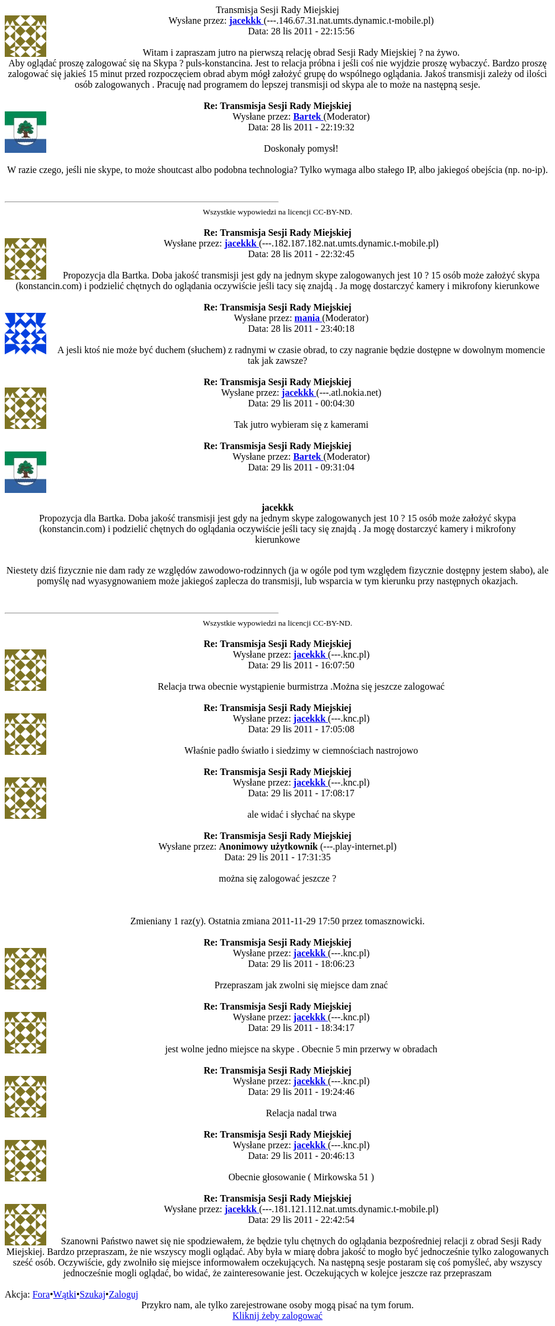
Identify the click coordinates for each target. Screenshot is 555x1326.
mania (309, 318)
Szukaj (92, 1294)
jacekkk (246, 20)
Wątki (64, 1294)
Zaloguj (123, 1294)
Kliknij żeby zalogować (277, 1316)
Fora (41, 1294)
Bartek (308, 116)
